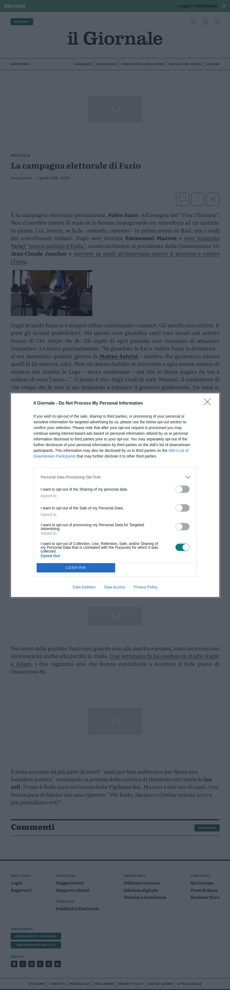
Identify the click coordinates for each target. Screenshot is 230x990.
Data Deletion (84, 587)
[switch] (182, 489)
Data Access (114, 587)
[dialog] (115, 495)
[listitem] (115, 477)
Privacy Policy (145, 587)
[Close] (209, 403)
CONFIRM (76, 567)
